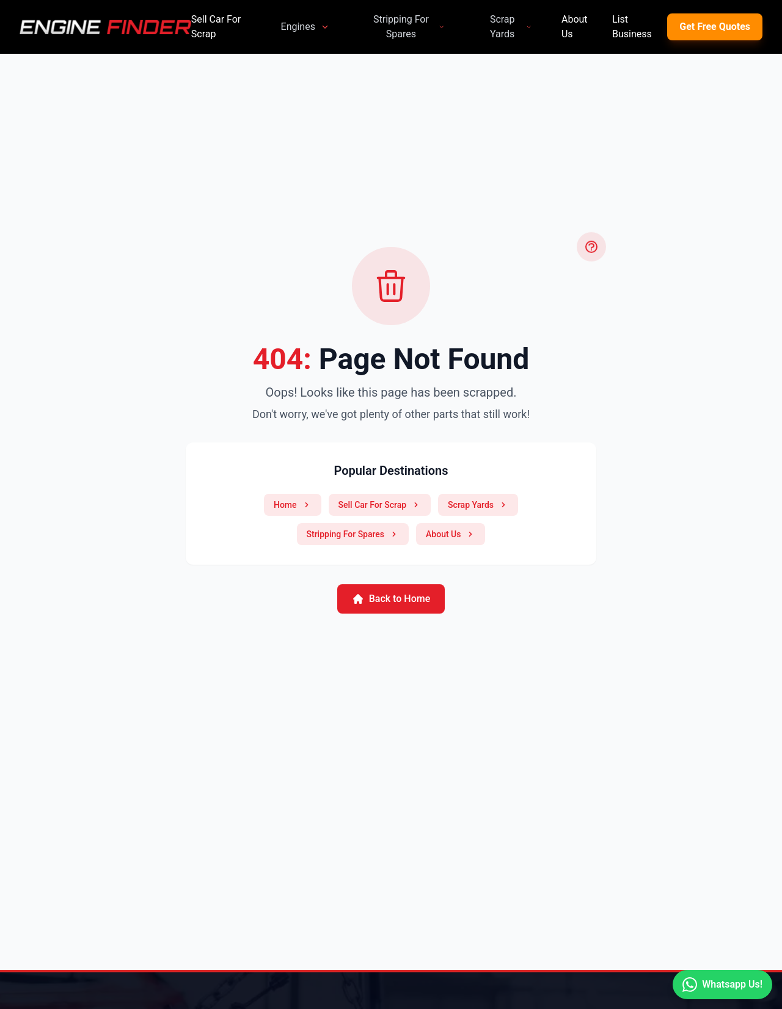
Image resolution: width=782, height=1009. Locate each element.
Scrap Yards (511, 26)
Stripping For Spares (409, 26)
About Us (574, 26)
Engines (305, 26)
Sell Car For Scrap (216, 26)
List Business (632, 26)
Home (293, 505)
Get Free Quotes (714, 26)
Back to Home (391, 599)
